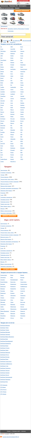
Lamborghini (13, 87)
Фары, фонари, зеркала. (6, 206)
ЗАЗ (21, 132)
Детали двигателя (4, 177)
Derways (2, 121)
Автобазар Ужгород (5, 370)
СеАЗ (21, 154)
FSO (1, 148)
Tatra (21, 80)
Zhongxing (22, 118)
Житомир (3, 302)
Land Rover (12, 91)
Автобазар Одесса (4, 354)
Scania (21, 55)
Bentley (2, 69)
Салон (2, 195)
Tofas (21, 87)
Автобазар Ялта (4, 381)
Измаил (2, 313)
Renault (12, 159)
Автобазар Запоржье (5, 334)
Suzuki (21, 76)
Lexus (11, 96)
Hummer (12, 62)
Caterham (3, 94)
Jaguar (11, 76)
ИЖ (21, 136)
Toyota (21, 89)
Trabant (22, 91)
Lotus (11, 105)
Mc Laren (12, 118)
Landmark (12, 94)
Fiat (1, 139)
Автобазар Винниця (5, 325)
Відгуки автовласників (7, 8)
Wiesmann (22, 107)
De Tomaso (3, 118)
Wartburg (22, 105)
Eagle (2, 130)
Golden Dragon (4, 159)
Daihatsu (2, 116)
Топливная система (5, 199)
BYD (2, 85)
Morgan (12, 134)
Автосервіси (22, 6)
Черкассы (22, 311)
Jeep (11, 80)
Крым (11, 291)
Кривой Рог (13, 288)
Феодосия (22, 302)
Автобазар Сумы (4, 366)
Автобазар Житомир (5, 332)
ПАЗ (21, 150)
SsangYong (22, 71)
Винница (3, 288)
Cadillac (2, 87)
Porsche (12, 154)
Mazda (11, 116)
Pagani (11, 143)
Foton (2, 145)
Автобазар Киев (4, 339)
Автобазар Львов (4, 350)
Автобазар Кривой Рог (5, 343)
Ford (1, 141)
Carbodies (3, 91)
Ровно (21, 279)
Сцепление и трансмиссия (6, 197)
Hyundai (12, 64)
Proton (11, 157)
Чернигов (22, 313)
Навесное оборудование (6, 186)
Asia (1, 58)
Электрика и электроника (6, 213)
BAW (2, 64)
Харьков (22, 304)
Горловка (3, 291)
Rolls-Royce (13, 161)
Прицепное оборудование (6, 190)
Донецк (2, 297)
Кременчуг (13, 286)
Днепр (2, 295)
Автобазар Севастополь (5, 361)
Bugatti (2, 80)
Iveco (11, 73)
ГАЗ (21, 127)
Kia (11, 85)
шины (4, 42)
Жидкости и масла (5, 183)
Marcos (12, 109)
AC (1, 46)
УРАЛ (21, 159)
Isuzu (11, 71)
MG (11, 125)
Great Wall (12, 49)
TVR (21, 94)
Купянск (12, 293)
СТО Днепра (3, 391)
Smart (21, 67)
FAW (2, 134)
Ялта (21, 318)
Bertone (2, 71)
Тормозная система (5, 201)
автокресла (12, 42)
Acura (2, 49)
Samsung (22, 51)
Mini (11, 127)
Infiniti (11, 67)
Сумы (21, 293)
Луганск (12, 297)
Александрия (4, 275)
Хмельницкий (23, 309)
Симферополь (23, 286)
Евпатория (3, 300)
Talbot (21, 78)
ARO (2, 55)
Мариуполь (13, 306)
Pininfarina (12, 148)
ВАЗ (21, 123)
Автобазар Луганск (4, 348)
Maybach (12, 114)
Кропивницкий (14, 279)
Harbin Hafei (13, 51)
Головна (9, 431)
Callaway (2, 89)
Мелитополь (13, 309)
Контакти (24, 431)
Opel (11, 141)
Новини (17, 8)
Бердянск (3, 284)
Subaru (21, 73)
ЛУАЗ (21, 143)
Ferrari (2, 136)
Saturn (21, 53)
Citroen (2, 105)
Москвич (22, 148)
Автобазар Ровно (4, 359)
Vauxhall (22, 96)
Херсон (22, 306)
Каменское (3, 293)
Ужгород (22, 297)
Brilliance (3, 76)
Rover (21, 46)
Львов (11, 302)
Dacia (2, 109)
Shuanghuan (22, 64)
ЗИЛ (21, 134)
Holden (12, 55)
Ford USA (3, 143)
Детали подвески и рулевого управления (9, 181)
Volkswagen (22, 98)
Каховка (2, 318)
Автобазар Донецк (4, 330)
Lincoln (12, 98)
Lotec (11, 103)
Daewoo (2, 112)
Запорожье (3, 304)
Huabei (11, 60)
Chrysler (2, 103)
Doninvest (3, 127)
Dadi (2, 107)
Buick (2, 82)
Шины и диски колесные (6, 210)
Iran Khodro (13, 69)
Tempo (21, 82)
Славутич (22, 291)
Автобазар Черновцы (5, 379)
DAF (2, 114)
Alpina (2, 53)
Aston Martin (3, 60)
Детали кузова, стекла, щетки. (7, 179)
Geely (2, 154)
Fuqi (1, 152)
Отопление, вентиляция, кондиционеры (9, 188)
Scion (21, 58)
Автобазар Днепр (4, 327)
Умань (21, 300)
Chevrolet (3, 100)
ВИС (21, 125)
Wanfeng (22, 103)
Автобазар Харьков (4, 372)
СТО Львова (3, 394)
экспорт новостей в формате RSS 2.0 (11, 436)
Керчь (11, 275)
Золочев (2, 309)
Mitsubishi (12, 130)
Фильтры (3, 208)
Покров (22, 275)
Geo (1, 157)
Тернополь (22, 295)
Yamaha (22, 112)
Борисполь (3, 286)
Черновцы (22, 315)
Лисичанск (13, 295)
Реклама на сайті (16, 431)
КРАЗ (21, 141)
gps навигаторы (16, 40)
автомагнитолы (6, 40)
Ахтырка (3, 279)
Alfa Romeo (3, 51)
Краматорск (13, 284)
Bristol (2, 78)
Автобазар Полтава (4, 357)
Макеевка (12, 304)
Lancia (11, 89)
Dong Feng (3, 125)
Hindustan (12, 53)
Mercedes (12, 121)
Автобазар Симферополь (6, 363)
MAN (11, 107)
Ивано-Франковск (5, 311)
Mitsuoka (12, 132)
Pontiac (12, 152)
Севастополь (23, 282)
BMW (2, 73)
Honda (11, 58)
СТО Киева (3, 387)
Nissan (11, 136)
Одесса (12, 318)
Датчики (2, 174)
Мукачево (12, 311)
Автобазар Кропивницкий (6, 341)
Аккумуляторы (4, 170)
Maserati (12, 112)
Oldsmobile (12, 139)
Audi (2, 62)
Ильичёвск (3, 315)
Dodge (2, 123)
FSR (1, 150)
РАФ (21, 152)
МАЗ (21, 145)
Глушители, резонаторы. (6, 172)
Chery (2, 98)
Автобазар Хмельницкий (6, 377)
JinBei (11, 82)
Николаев (12, 313)
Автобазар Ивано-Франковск (7, 336)
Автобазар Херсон (4, 375)
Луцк (11, 300)
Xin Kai (22, 109)
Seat (21, 60)
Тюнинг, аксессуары (5, 204)
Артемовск (3, 277)
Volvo (21, 100)
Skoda (21, 62)
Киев (11, 277)
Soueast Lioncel (23, 69)
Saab (21, 49)
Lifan (11, 100)
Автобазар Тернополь (5, 368)
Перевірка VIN (13, 6)
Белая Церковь (4, 282)
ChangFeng (3, 96)
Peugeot (12, 145)
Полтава (22, 277)
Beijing (2, 67)
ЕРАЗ (21, 130)
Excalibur (3, 132)
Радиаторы (3, 192)
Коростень (12, 282)
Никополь (12, 315)
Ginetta (2, 161)
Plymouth (12, 150)
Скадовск (22, 288)
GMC (11, 46)
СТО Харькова (3, 385)
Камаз (21, 139)
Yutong (21, 114)
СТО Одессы (3, 389)
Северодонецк (23, 284)
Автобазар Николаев (5, 352)
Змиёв (2, 306)
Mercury (12, 123)
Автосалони (4, 6)
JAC (11, 78)
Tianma (21, 85)
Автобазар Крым (4, 345)
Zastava (22, 116)
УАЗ (21, 157)
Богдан (21, 121)
